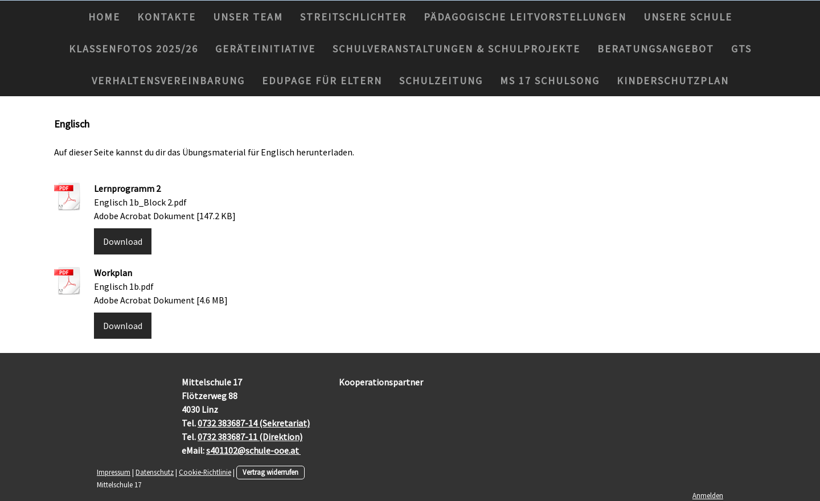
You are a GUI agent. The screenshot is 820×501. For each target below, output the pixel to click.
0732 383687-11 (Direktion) (250, 436)
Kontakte (166, 16)
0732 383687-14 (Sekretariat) (254, 423)
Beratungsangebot (655, 48)
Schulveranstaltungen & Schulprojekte (456, 48)
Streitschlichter (353, 16)
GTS (741, 48)
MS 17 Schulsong (550, 80)
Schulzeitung (441, 80)
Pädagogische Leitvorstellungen (525, 16)
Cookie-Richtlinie (205, 472)
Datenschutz (155, 472)
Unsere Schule (687, 16)
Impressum (113, 472)
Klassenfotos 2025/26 (133, 48)
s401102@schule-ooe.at (253, 450)
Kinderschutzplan (673, 80)
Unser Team (248, 16)
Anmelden (707, 495)
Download (122, 241)
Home (104, 16)
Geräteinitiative (265, 48)
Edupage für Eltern (322, 80)
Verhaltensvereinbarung (168, 80)
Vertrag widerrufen (270, 472)
